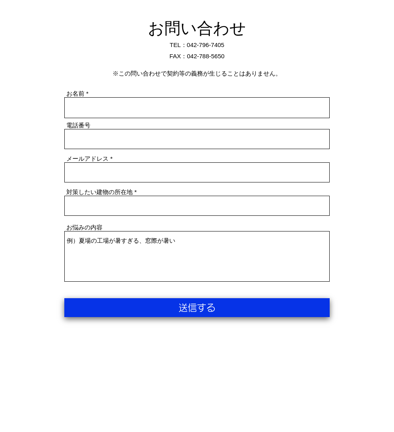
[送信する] (197, 307)
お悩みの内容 (84, 227)
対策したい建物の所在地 (99, 192)
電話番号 (78, 125)
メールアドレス (87, 159)
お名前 (75, 93)
